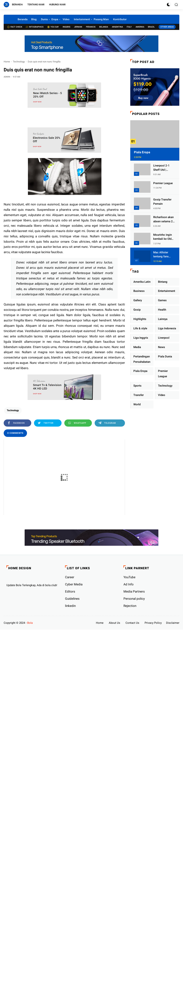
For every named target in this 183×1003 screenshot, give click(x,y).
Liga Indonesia (167, 328)
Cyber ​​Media (73, 584)
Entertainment (166, 291)
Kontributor (120, 19)
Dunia (44, 19)
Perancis (91, 27)
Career (69, 577)
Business (139, 291)
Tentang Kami (35, 4)
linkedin (70, 606)
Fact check (14, 27)
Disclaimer (172, 622)
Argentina (117, 27)
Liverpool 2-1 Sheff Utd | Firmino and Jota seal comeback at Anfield (164, 168)
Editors (70, 591)
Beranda (17, 4)
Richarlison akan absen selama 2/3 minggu (164, 219)
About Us (114, 622)
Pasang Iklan (101, 19)
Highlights (139, 319)
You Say (53, 27)
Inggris (66, 27)
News (161, 347)
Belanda (103, 27)
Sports (137, 385)
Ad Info (128, 584)
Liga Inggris (140, 337)
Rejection (129, 606)
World (137, 404)
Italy (129, 27)
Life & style (140, 328)
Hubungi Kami (57, 4)
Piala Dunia (165, 356)
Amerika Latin (141, 281)
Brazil (151, 27)
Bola (30, 622)
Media (137, 347)
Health (162, 309)
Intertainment (82, 19)
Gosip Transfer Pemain (162, 201)
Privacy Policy (153, 622)
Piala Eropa (142, 152)
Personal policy (134, 598)
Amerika (140, 27)
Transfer (138, 395)
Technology (19, 61)
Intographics (35, 27)
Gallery (137, 300)
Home (7, 61)
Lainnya (162, 319)
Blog (34, 19)
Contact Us (132, 622)
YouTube (129, 577)
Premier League (163, 183)
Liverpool (163, 337)
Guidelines (72, 598)
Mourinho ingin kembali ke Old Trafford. (162, 237)
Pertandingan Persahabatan (141, 359)
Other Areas (167, 27)
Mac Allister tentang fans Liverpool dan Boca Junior (161, 255)
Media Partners (134, 591)
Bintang (162, 281)
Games (162, 300)
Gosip (137, 309)
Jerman (78, 27)
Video (66, 19)
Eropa (54, 19)
